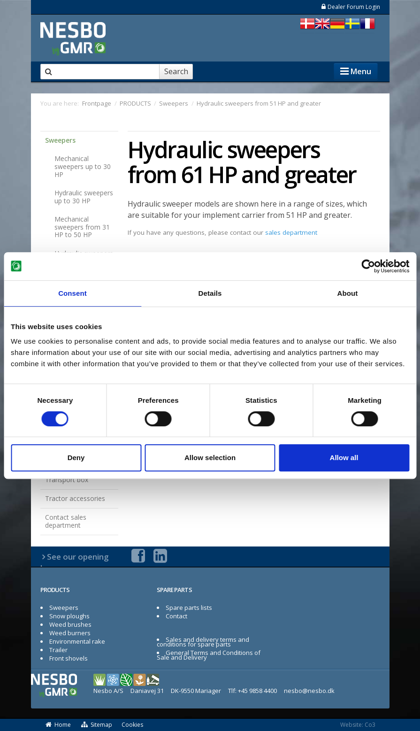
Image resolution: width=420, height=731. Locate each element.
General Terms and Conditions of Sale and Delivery (209, 655)
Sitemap (96, 725)
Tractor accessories (75, 498)
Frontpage (96, 103)
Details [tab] (210, 293)
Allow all (344, 458)
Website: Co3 (357, 725)
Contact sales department (65, 521)
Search (176, 71)
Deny (76, 458)
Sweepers (60, 140)
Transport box (66, 479)
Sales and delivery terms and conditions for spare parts (203, 641)
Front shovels (68, 658)
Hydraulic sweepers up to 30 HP (83, 196)
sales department (291, 232)
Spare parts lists (189, 607)
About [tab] (347, 293)
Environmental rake (77, 641)
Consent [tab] (72, 293)
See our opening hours (74, 562)
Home (58, 725)
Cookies (132, 725)
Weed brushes (70, 624)
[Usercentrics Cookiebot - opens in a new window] (368, 266)
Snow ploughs (69, 616)
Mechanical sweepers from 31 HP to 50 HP (82, 227)
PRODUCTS (55, 589)
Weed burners (70, 633)
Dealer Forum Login (350, 7)
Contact (176, 616)
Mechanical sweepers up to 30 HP (82, 166)
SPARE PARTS (174, 589)
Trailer (58, 650)
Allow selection (210, 458)
